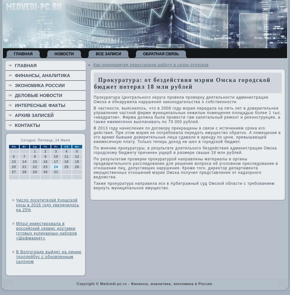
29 (35, 172)
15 (35, 162)
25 (66, 167)
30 (46, 172)
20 (14, 167)
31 (56, 172)
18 (66, 162)
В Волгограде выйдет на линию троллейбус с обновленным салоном (49, 257)
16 (46, 162)
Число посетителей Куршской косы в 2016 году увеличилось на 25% (47, 205)
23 (46, 167)
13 (14, 162)
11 (66, 156)
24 (56, 167)
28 (24, 172)
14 (24, 162)
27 (14, 172)
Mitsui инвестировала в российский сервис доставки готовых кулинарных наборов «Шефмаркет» (46, 230)
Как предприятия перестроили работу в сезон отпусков (151, 65)
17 (56, 162)
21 (24, 167)
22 (35, 167)
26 (77, 167)
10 (56, 156)
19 (77, 162)
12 (77, 156)
